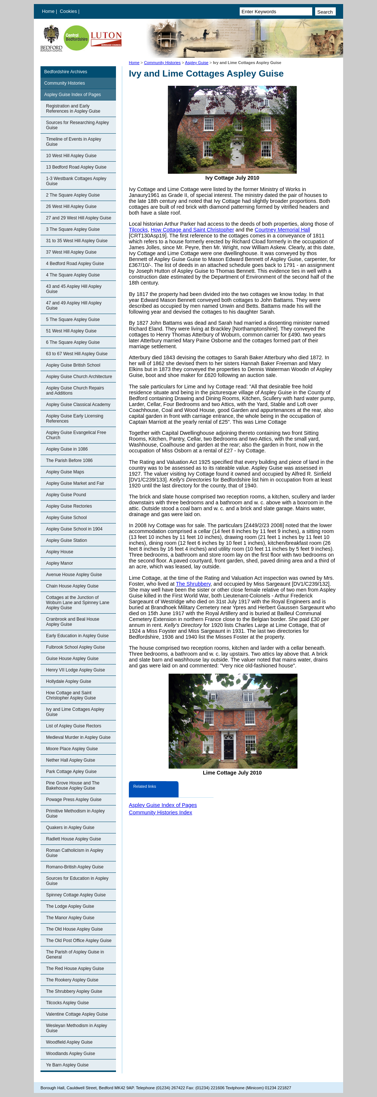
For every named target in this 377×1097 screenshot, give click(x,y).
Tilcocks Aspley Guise (67, 1002)
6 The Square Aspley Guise (73, 342)
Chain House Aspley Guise (72, 586)
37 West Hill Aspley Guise (71, 252)
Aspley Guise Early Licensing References (74, 418)
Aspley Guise (196, 62)
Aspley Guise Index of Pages (72, 94)
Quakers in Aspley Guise (70, 827)
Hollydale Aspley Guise (68, 681)
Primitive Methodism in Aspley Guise (75, 813)
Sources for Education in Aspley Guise (77, 881)
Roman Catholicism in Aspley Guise (74, 853)
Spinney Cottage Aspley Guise (76, 894)
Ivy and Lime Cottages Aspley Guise (75, 712)
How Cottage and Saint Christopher (192, 230)
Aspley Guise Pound (66, 494)
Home (48, 11)
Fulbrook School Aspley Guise (75, 647)
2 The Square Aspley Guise (73, 195)
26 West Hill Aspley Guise (71, 206)
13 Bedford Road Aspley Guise (76, 167)
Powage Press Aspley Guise (74, 799)
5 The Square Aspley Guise (73, 319)
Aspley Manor (59, 563)
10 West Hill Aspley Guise (71, 155)
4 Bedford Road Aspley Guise (75, 263)
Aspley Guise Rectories (69, 506)
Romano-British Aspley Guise (74, 867)
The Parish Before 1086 (69, 460)
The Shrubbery (193, 584)
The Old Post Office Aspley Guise (79, 940)
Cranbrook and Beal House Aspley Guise (72, 622)
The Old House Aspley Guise (74, 929)
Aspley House (59, 551)
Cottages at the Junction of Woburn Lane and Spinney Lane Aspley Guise (77, 602)
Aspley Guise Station (66, 540)
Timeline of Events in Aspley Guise (73, 142)
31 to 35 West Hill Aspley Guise (77, 240)
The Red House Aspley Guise (75, 968)
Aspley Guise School (66, 517)
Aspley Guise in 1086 (67, 449)
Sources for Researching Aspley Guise (77, 125)
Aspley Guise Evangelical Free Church (76, 435)
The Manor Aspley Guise (70, 917)
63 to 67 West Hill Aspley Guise (77, 353)
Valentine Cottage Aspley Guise (77, 1014)
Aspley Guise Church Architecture (79, 376)
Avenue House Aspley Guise (74, 574)
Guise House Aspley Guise (72, 658)
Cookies (69, 11)
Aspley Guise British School (73, 365)
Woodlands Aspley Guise (70, 1053)
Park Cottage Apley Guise (71, 771)
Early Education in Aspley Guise (77, 635)
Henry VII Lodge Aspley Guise (75, 670)
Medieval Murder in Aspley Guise (78, 737)
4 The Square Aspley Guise (73, 275)
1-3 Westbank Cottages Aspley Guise (76, 181)
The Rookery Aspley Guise (72, 980)
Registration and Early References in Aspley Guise (73, 108)
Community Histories (162, 62)
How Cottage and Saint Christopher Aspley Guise (71, 695)
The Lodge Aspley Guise (70, 906)
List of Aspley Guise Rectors (73, 726)
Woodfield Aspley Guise (69, 1042)
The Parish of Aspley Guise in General (75, 954)
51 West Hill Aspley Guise (71, 331)
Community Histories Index (160, 812)
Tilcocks (138, 230)
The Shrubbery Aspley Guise (74, 991)
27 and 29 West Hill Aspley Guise (78, 218)
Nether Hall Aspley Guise (70, 760)
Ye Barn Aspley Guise (67, 1065)
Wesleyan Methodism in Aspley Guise (76, 1028)
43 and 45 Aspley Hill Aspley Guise (74, 289)
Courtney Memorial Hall (282, 230)
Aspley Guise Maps (65, 472)
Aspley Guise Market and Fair (75, 483)
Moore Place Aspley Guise (72, 748)
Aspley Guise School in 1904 (74, 529)
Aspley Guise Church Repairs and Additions (75, 390)
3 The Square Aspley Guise (73, 229)
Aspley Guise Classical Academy (78, 404)
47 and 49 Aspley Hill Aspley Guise (74, 305)
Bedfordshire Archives (65, 71)
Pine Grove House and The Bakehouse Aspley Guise (72, 785)
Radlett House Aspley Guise (73, 839)
